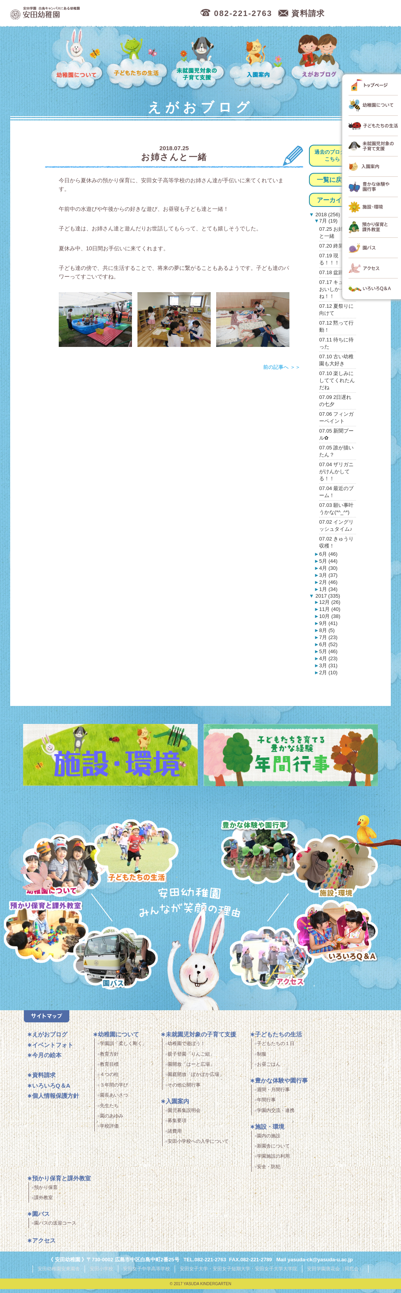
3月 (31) (328, 665)
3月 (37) (328, 575)
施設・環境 (336, 867)
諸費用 (175, 1136)
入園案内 (259, 59)
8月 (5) (327, 630)
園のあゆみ (111, 1120)
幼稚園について (77, 59)
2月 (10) (328, 672)
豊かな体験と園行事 (265, 849)
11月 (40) (329, 609)
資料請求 (44, 1079)
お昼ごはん (268, 1069)
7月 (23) (328, 637)
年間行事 (266, 1105)
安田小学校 (101, 1273)
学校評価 (109, 1131)
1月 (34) (328, 589)
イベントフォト (52, 1049)
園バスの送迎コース (55, 1227)
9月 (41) (328, 623)
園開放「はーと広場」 (191, 1069)
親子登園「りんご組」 (191, 1058)
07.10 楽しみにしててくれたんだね (337, 380)
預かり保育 (46, 1192)
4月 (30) (328, 568)
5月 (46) (328, 651)
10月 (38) (329, 616)
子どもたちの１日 (275, 1048)
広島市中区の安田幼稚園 (88, 13)
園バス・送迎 (108, 964)
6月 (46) (328, 554)
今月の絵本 (46, 1059)
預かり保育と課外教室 (61, 1183)
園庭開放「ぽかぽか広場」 (196, 1079)
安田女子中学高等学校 (146, 1273)
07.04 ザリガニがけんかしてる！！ (336, 471)
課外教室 (43, 1202)
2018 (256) (327, 214)
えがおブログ (319, 59)
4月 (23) (328, 658)
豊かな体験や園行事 (281, 1085)
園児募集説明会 (184, 1115)
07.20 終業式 (334, 246)
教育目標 (109, 1069)
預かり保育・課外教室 (43, 933)
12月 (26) (329, 602)
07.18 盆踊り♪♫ (337, 272)
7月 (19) (328, 221)
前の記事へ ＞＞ (281, 367)
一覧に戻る (332, 179)
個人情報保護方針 (55, 1100)
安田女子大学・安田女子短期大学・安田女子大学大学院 (238, 1273)
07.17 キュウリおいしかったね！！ (336, 289)
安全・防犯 (268, 1171)
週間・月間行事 (273, 1094)
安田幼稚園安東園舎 (59, 1273)
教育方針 (109, 1058)
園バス (41, 1218)
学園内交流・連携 (275, 1115)
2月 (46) (328, 582)
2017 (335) (327, 596)
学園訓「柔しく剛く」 (123, 1048)
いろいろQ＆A (336, 933)
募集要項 (177, 1125)
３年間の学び (114, 1089)
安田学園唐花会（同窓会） (335, 1273)
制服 (261, 1058)
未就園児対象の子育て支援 (199, 59)
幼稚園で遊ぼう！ (186, 1048)
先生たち (109, 1110)
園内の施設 (268, 1140)
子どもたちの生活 (137, 59)
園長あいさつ (114, 1100)
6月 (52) (328, 644)
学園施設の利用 (273, 1161)
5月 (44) (328, 561)
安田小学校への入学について (198, 1146)
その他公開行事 (184, 1089)
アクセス (277, 964)
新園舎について (273, 1150)
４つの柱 (109, 1079)
